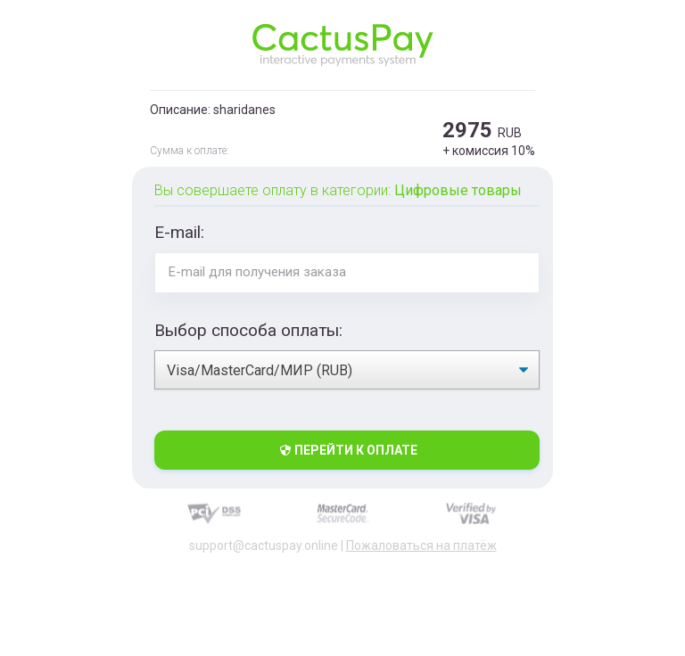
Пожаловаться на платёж (421, 545)
